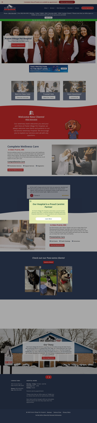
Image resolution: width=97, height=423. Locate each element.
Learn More (48, 219)
